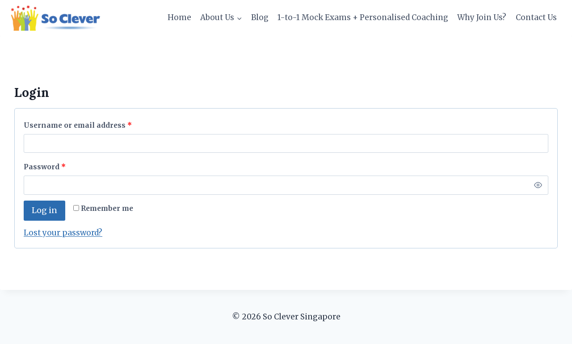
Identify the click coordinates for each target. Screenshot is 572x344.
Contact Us (536, 17)
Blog (260, 17)
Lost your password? (63, 233)
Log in (44, 210)
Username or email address (80, 125)
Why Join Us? (481, 17)
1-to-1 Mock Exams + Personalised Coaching (363, 17)
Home (179, 17)
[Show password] (538, 185)
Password (47, 167)
